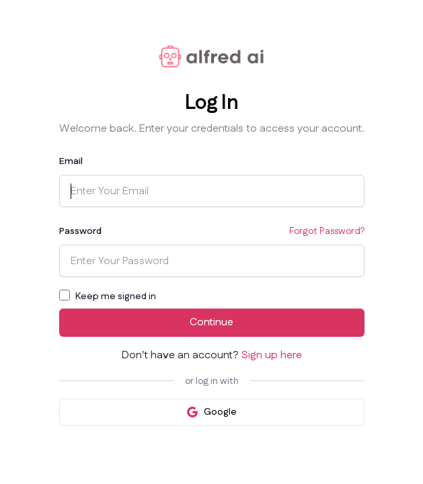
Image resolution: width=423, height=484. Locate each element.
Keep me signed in (115, 296)
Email (71, 161)
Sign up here (271, 355)
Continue (211, 322)
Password (80, 231)
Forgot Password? (326, 231)
